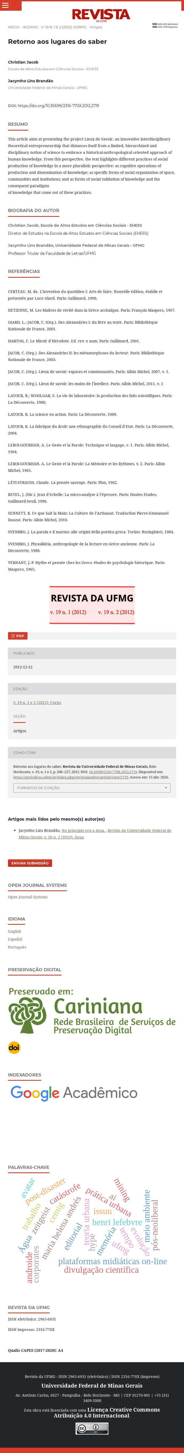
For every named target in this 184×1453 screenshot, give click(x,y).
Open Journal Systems (28, 896)
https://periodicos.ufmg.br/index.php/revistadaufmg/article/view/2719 (70, 777)
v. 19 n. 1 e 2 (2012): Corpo (63, 27)
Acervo (30, 27)
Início (13, 27)
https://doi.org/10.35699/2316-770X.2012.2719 (58, 105)
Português (17, 947)
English (14, 931)
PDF (19, 636)
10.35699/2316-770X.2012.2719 (113, 771)
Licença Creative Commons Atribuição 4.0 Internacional (107, 1412)
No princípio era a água (83, 830)
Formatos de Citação (38, 788)
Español (15, 939)
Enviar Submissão (30, 863)
